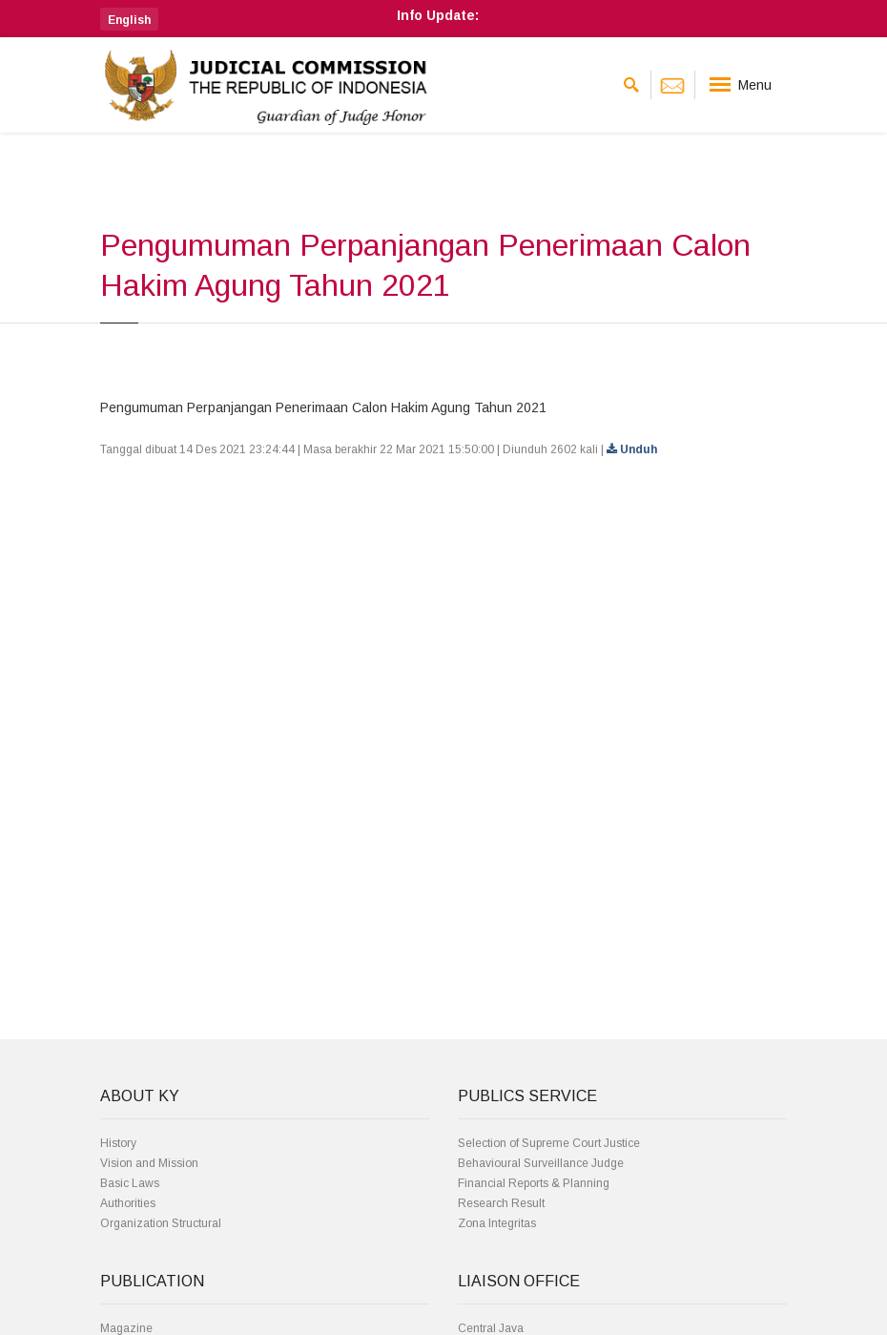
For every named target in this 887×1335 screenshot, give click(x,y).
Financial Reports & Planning (533, 1183)
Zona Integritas (497, 1223)
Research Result (501, 1203)
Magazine (126, 1328)
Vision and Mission (149, 1163)
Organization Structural (160, 1223)
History (118, 1143)
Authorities (127, 1203)
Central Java (491, 1328)
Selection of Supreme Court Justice (549, 1143)
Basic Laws (129, 1183)
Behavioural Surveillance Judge (541, 1163)
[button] (129, 19)
